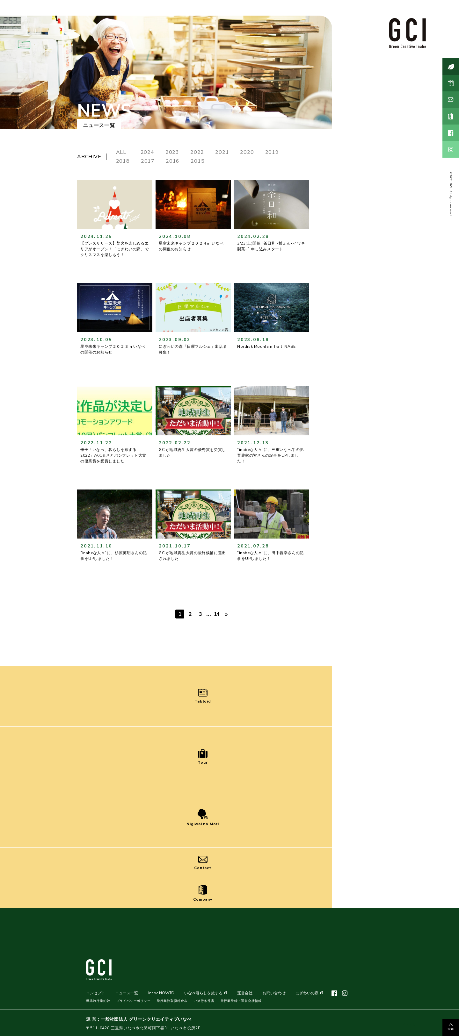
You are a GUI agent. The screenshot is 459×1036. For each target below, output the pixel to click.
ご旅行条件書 (204, 1001)
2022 (197, 152)
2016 (172, 161)
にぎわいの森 (306, 993)
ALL (122, 152)
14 (216, 614)
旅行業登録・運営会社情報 (241, 1001)
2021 (222, 152)
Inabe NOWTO (161, 993)
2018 (123, 161)
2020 (247, 152)
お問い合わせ (274, 993)
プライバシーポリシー (133, 1001)
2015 (197, 161)
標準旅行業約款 (98, 1001)
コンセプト (95, 993)
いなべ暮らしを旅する (203, 993)
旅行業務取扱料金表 (172, 1001)
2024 (147, 152)
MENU (409, 1019)
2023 (172, 152)
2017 (148, 161)
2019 (272, 152)
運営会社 (244, 993)
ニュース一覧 (126, 993)
